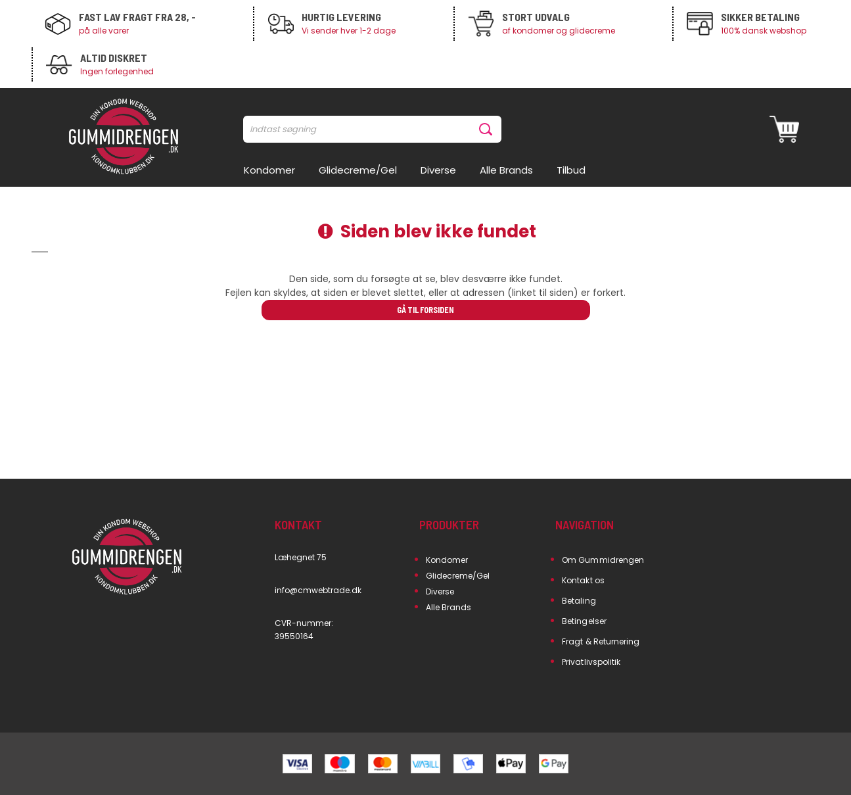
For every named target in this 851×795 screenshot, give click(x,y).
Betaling (578, 600)
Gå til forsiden (425, 309)
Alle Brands (449, 607)
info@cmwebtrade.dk (318, 590)
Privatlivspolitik (591, 661)
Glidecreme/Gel (458, 575)
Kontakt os (583, 580)
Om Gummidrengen (603, 560)
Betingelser (584, 621)
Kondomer (447, 560)
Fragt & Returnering (600, 641)
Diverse (440, 591)
